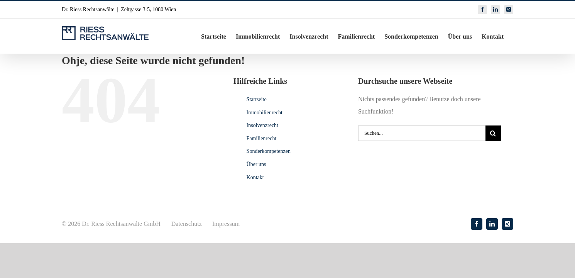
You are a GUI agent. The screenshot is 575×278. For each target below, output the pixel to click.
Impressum (226, 223)
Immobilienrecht (264, 112)
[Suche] (493, 133)
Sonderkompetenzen (269, 151)
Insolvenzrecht (262, 125)
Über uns (256, 164)
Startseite (257, 99)
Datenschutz (186, 223)
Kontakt (255, 177)
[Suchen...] (421, 133)
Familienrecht (262, 138)
